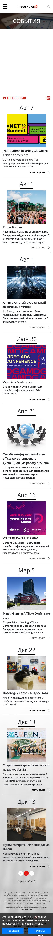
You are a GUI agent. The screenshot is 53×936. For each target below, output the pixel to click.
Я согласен (13, 930)
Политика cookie (39, 931)
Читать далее (40, 172)
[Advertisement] (26, 60)
